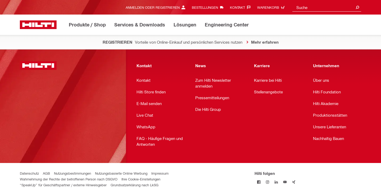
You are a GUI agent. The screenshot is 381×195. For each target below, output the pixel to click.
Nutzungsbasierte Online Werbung (121, 173)
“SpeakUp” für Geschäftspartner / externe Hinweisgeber (63, 185)
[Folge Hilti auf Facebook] (259, 182)
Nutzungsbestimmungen (72, 173)
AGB (46, 173)
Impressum (160, 173)
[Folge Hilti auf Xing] (293, 182)
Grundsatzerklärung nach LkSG (134, 185)
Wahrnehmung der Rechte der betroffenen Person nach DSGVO (68, 179)
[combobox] (326, 7)
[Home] (38, 24)
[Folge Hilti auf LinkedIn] (276, 182)
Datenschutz (29, 173)
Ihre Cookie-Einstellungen (140, 179)
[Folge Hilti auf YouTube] (285, 182)
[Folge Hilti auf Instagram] (267, 182)
